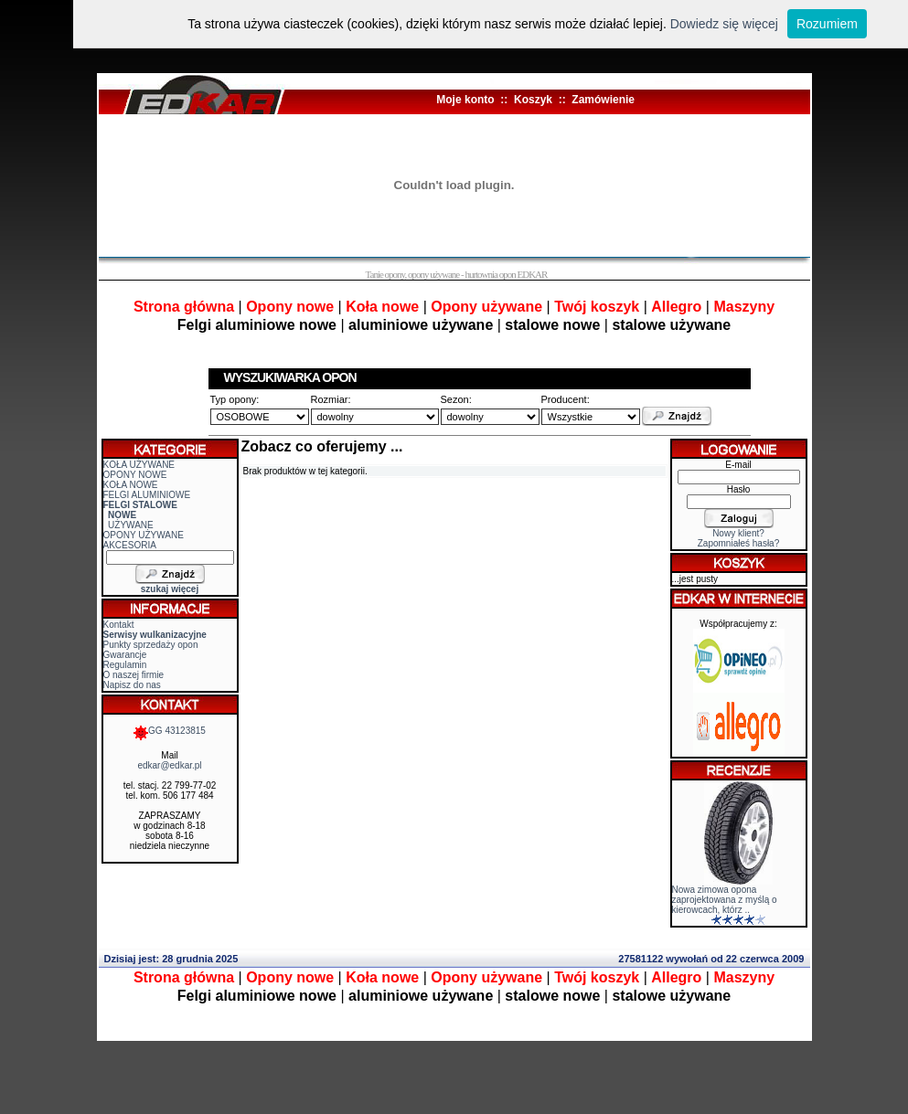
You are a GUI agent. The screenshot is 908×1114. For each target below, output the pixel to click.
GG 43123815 (170, 731)
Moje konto (465, 99)
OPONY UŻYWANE (143, 535)
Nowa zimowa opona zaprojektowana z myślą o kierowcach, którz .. (724, 900)
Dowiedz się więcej (724, 23)
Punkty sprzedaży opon (150, 645)
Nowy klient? (738, 533)
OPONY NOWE (135, 475)
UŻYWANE (131, 525)
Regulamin (125, 665)
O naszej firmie (134, 675)
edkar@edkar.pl (169, 765)
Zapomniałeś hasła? (739, 543)
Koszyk (533, 99)
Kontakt (118, 625)
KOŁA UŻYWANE (139, 465)
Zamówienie (603, 99)
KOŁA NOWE (130, 485)
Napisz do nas (132, 685)
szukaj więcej (169, 589)
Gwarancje (125, 655)
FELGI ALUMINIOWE (147, 495)
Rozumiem (827, 23)
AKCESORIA (129, 545)
